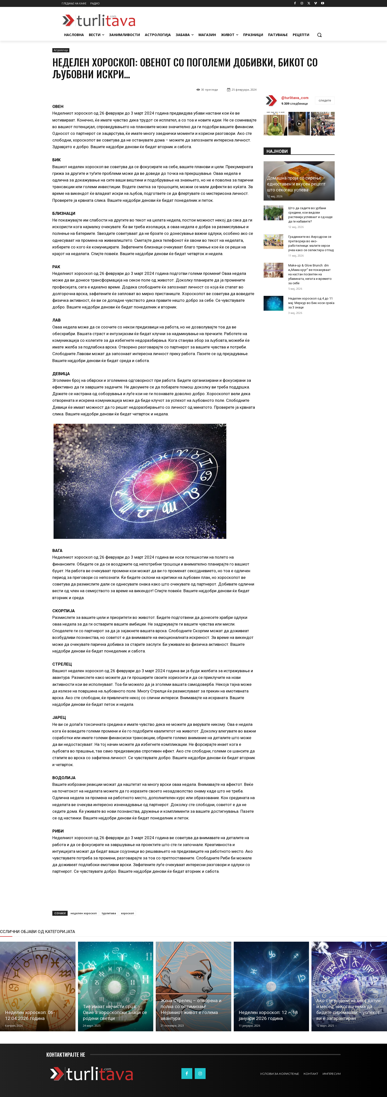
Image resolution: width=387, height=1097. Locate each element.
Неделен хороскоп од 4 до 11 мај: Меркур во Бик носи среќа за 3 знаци (311, 303)
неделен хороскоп (84, 913)
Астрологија (60, 50)
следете (325, 100)
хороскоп (127, 913)
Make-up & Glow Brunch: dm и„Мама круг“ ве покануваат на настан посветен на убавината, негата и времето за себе (310, 274)
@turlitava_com (295, 98)
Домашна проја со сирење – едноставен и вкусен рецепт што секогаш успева (296, 183)
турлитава (109, 913)
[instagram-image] (275, 124)
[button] (319, 35)
